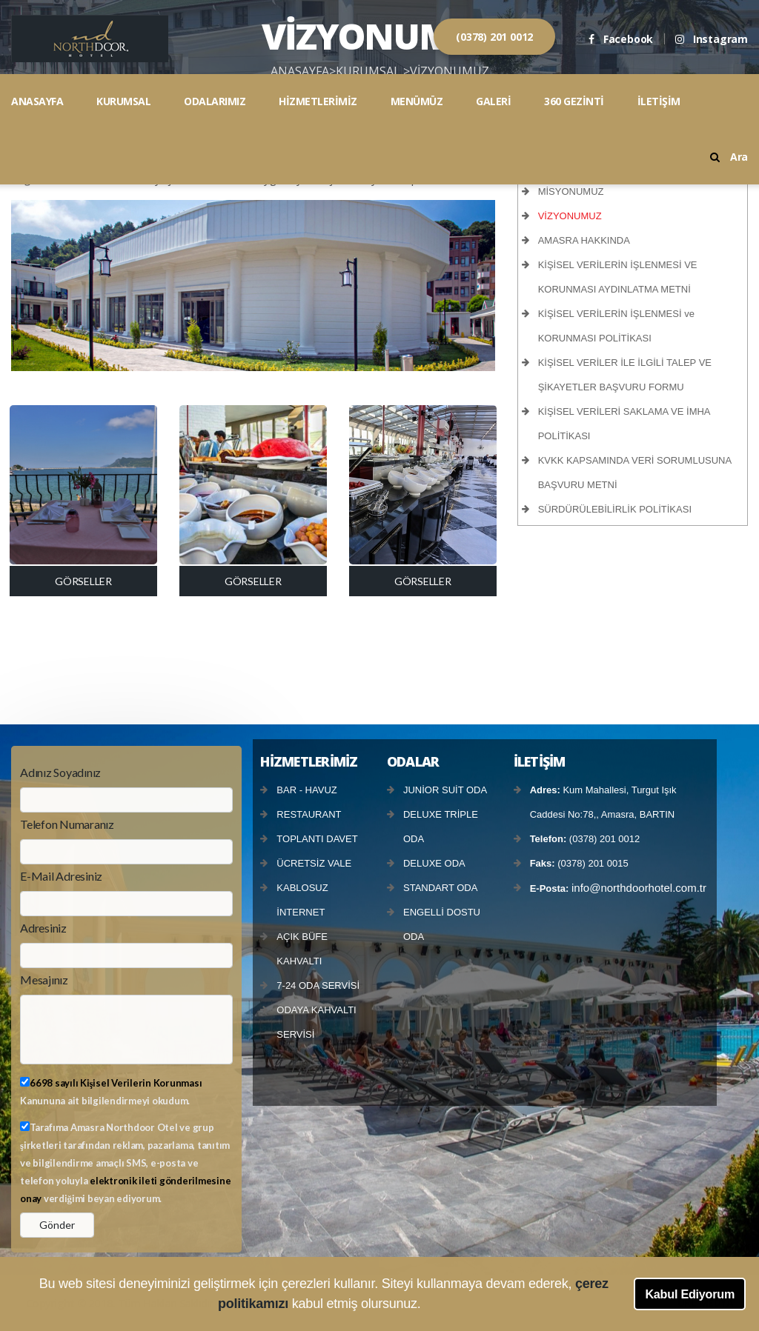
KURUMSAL (123, 101)
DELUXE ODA (434, 863)
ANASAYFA (37, 101)
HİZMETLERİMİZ (318, 101)
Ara (729, 157)
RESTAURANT (308, 814)
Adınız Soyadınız (60, 772)
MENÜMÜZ (417, 101)
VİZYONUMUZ (570, 215)
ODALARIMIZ (214, 101)
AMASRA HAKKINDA (584, 240)
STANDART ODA (440, 887)
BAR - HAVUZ (306, 789)
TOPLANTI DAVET (316, 838)
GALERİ (493, 101)
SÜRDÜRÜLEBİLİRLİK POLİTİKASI (615, 509)
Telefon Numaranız (67, 824)
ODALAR (413, 761)
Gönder (57, 1224)
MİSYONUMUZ (571, 191)
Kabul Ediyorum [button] (690, 1294)
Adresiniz (43, 928)
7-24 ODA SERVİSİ (317, 985)
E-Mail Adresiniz (61, 876)
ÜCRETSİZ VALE (313, 863)
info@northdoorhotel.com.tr (638, 887)
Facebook (621, 39)
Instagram (711, 39)
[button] (426, 1305)
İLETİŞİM (658, 101)
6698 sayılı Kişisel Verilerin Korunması (116, 1083)
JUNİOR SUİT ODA (445, 789)
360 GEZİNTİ (574, 101)
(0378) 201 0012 (494, 37)
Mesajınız (44, 980)
